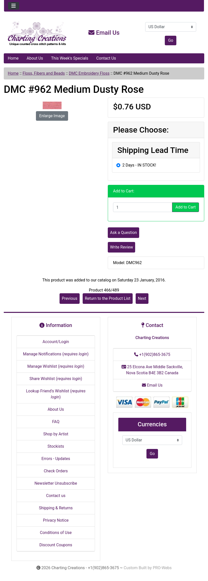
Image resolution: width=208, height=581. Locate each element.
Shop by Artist (55, 434)
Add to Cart (185, 207)
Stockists (55, 446)
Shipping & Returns (56, 508)
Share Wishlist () (55, 378)
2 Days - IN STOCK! (139, 165)
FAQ (56, 421)
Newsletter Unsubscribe (55, 483)
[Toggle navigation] (13, 6)
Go (170, 40)
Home (13, 58)
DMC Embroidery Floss (89, 73)
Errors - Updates (55, 458)
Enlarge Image (52, 115)
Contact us (56, 495)
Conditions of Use (56, 532)
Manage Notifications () (55, 354)
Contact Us (106, 58)
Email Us (104, 32)
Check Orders (56, 471)
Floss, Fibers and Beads (44, 73)
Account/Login (55, 341)
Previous (69, 298)
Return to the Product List (107, 298)
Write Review (121, 247)
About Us (35, 58)
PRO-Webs (162, 567)
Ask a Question (123, 232)
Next (142, 298)
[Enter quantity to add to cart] (142, 207)
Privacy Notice (56, 520)
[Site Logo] (37, 33)
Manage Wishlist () (55, 366)
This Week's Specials (69, 58)
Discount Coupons (55, 545)
